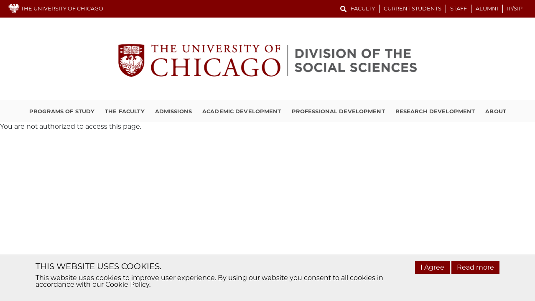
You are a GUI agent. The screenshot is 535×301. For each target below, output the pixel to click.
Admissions (173, 111)
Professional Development (338, 111)
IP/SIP (514, 8)
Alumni (487, 8)
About (495, 111)
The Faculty (124, 111)
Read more (475, 267)
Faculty (363, 8)
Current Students (412, 8)
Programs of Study (61, 111)
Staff (458, 8)
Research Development (435, 111)
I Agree (432, 267)
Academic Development (241, 111)
